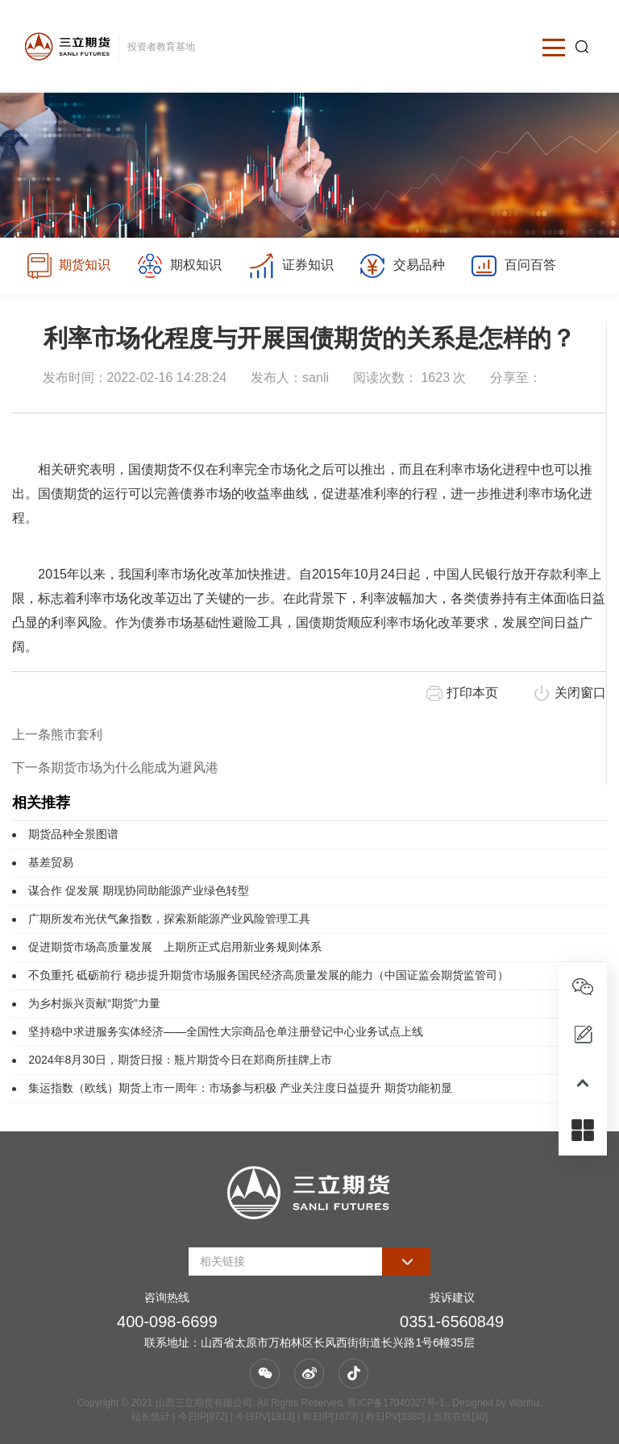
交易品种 (401, 266)
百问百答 (513, 266)
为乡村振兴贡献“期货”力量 (94, 1003)
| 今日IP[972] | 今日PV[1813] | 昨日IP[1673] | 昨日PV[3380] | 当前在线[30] (329, 1416)
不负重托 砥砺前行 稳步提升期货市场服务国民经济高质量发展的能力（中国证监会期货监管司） (268, 975)
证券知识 (290, 266)
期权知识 (179, 266)
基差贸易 (50, 862)
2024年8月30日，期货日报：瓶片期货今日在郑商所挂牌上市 (180, 1059)
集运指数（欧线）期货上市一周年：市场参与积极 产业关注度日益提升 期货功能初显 (240, 1087)
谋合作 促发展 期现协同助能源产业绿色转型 (138, 890)
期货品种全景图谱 (73, 834)
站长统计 (150, 1416)
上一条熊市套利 (57, 734)
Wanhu (524, 1403)
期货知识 (68, 266)
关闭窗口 (580, 692)
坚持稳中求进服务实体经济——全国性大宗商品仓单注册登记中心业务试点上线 (225, 1031)
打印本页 (472, 692)
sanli (315, 377)
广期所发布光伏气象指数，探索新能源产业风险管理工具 (169, 918)
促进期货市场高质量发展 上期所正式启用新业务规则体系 (175, 946)
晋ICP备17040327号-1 (395, 1403)
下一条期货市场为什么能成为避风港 (115, 767)
